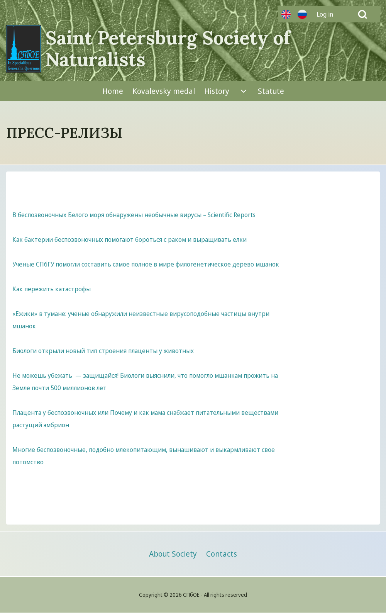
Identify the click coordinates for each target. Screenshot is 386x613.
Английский (286, 14)
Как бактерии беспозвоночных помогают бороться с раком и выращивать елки (129, 239)
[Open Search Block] (362, 14)
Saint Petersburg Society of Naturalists (168, 48)
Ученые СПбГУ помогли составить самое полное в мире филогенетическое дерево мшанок (145, 264)
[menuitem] (327, 14)
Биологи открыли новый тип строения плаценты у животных (103, 350)
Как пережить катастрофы (51, 289)
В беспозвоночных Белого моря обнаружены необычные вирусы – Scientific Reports (134, 215)
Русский (302, 14)
